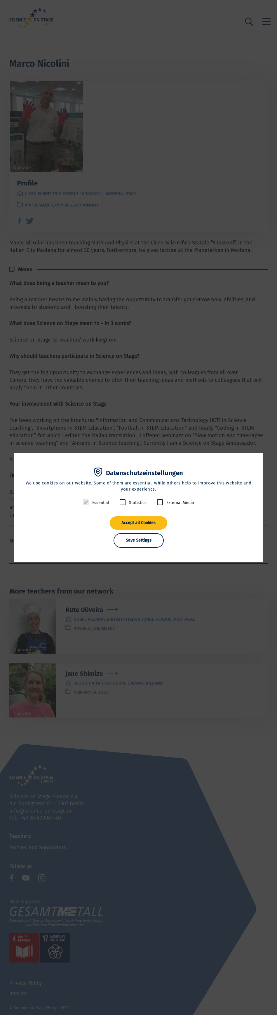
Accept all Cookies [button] (138, 522)
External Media (180, 502)
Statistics (138, 502)
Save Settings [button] (138, 540)
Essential (100, 502)
